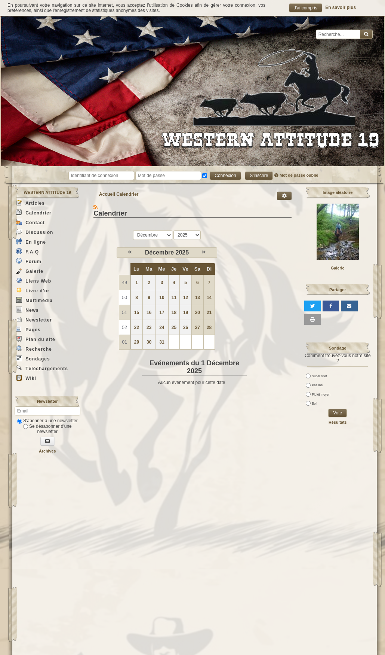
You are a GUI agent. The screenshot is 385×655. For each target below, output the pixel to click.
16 (149, 312)
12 (185, 297)
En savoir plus (340, 7)
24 (161, 327)
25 (174, 327)
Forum (28, 261)
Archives (47, 451)
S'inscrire (259, 175)
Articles (30, 202)
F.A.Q (27, 251)
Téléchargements (42, 368)
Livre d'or (33, 290)
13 (197, 297)
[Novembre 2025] (130, 252)
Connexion (225, 175)
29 (136, 342)
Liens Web (33, 280)
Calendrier (34, 212)
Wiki (26, 378)
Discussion (34, 232)
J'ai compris (305, 7)
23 (149, 327)
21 (209, 312)
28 (209, 327)
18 (174, 312)
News (27, 310)
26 (185, 327)
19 (185, 312)
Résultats (338, 422)
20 (197, 312)
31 (161, 342)
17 (161, 312)
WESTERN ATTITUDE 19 (47, 192)
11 (174, 297)
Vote (337, 412)
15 (136, 312)
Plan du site (35, 339)
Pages (28, 329)
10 (161, 297)
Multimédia (34, 300)
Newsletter (34, 319)
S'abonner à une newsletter (47, 420)
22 (136, 327)
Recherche (34, 348)
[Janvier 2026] (204, 252)
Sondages (33, 358)
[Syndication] (95, 207)
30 (149, 342)
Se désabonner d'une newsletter (47, 429)
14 (209, 297)
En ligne (31, 241)
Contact (30, 222)
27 (197, 327)
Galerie (29, 271)
